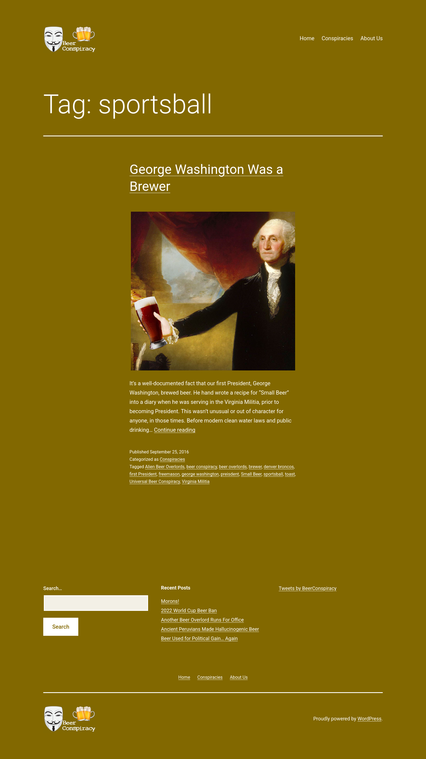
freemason (169, 474)
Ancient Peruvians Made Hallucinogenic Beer (210, 629)
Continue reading (174, 430)
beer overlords (233, 466)
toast (290, 474)
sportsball (273, 474)
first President (143, 474)
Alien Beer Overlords (165, 466)
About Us (371, 38)
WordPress (369, 718)
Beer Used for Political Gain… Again (199, 638)
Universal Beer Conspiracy (154, 481)
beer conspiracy (201, 466)
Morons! (170, 601)
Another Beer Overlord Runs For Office (202, 620)
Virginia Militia (195, 481)
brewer (255, 466)
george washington (200, 474)
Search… (52, 588)
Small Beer (251, 474)
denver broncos (279, 466)
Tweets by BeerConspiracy (307, 588)
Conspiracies (337, 38)
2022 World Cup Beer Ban (189, 610)
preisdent (230, 474)
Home (307, 38)
